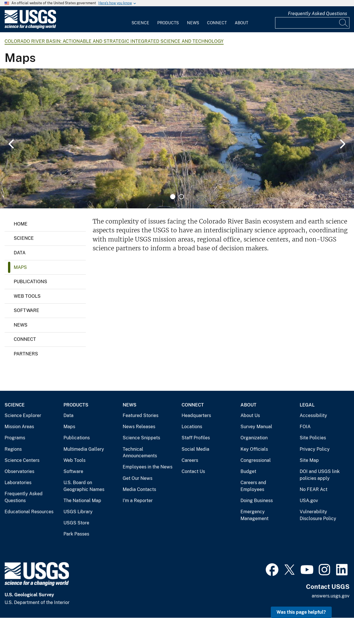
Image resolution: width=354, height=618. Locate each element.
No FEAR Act (313, 489)
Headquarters (196, 415)
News (193, 23)
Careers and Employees (253, 486)
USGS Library (78, 511)
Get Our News (137, 478)
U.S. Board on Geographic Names (83, 486)
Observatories (19, 471)
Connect (217, 23)
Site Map (309, 460)
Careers (190, 460)
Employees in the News (147, 467)
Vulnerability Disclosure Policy (318, 515)
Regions (13, 449)
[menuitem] (140, 19)
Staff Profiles (196, 437)
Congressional (255, 460)
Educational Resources (29, 511)
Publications (30, 281)
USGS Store (76, 523)
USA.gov (309, 500)
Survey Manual (256, 426)
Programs (15, 437)
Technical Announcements (140, 452)
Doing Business (256, 500)
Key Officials (254, 449)
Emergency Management (254, 515)
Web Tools (27, 296)
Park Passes (76, 534)
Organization (254, 437)
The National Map (82, 500)
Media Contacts (139, 489)
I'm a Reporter (138, 500)
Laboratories (18, 482)
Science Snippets (141, 437)
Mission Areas (19, 426)
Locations (192, 426)
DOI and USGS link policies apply (320, 475)
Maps (20, 267)
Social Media (195, 449)
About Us (250, 415)
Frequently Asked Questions (317, 13)
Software (26, 310)
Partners (26, 354)
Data (19, 252)
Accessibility (313, 415)
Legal (307, 405)
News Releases (139, 426)
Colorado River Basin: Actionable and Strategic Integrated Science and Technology (114, 41)
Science (140, 23)
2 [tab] (181, 196)
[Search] (343, 23)
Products (168, 23)
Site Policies (313, 437)
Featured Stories (140, 415)
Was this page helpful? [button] (301, 612)
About (241, 23)
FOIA (305, 426)
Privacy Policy (315, 449)
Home (20, 224)
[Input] (312, 23)
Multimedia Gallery (83, 449)
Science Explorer (23, 415)
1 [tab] (172, 196)
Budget (248, 471)
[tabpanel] (177, 138)
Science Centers (22, 460)
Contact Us (193, 471)
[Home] (30, 27)
